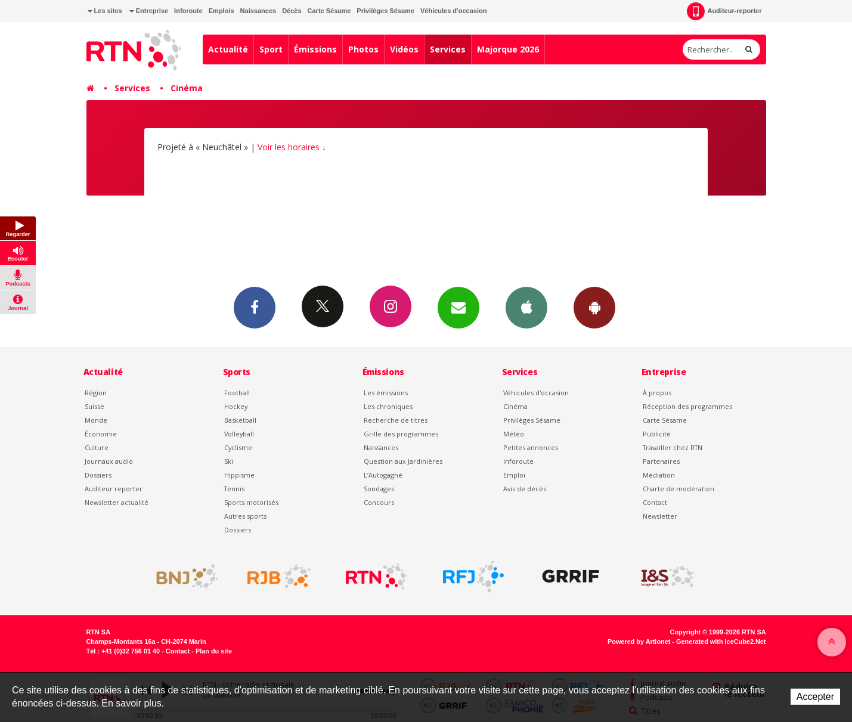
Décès (291, 10)
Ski (228, 461)
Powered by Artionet (639, 641)
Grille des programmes (401, 434)
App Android (594, 307)
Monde (96, 420)
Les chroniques (388, 406)
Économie (101, 434)
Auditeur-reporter (724, 11)
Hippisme (239, 475)
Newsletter (660, 516)
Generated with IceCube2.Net (721, 641)
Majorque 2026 (508, 49)
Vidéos (404, 49)
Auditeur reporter (113, 488)
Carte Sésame (329, 10)
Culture (97, 447)
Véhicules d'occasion (453, 10)
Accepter (815, 697)
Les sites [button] (105, 10)
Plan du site (214, 651)
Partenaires (661, 461)
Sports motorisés (251, 502)
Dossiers (98, 475)
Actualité (228, 49)
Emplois (221, 10)
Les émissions (386, 392)
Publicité (657, 434)
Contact (655, 502)
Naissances (258, 10)
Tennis (234, 488)
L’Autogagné (383, 475)
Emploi (514, 475)
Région (96, 392)
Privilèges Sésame (385, 10)
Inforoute (188, 10)
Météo (513, 434)
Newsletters (458, 307)
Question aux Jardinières (403, 461)
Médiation (659, 475)
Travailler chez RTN (672, 447)
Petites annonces (530, 447)
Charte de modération (678, 488)
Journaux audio (109, 461)
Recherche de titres (395, 420)
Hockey (235, 406)
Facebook (254, 307)
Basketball (240, 420)
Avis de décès (524, 488)
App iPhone (526, 307)
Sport (271, 49)
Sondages (379, 488)
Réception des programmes (687, 406)
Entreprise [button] (148, 10)
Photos (363, 49)
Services (448, 49)
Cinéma (187, 88)
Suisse (94, 406)
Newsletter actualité (116, 502)
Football (237, 392)
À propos (657, 392)
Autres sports (245, 516)
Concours (379, 502)
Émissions (315, 49)
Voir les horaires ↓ (292, 147)
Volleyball (239, 434)
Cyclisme (238, 447)
